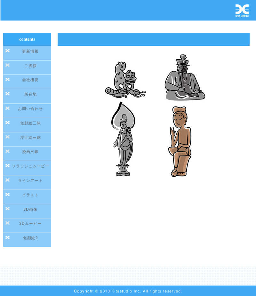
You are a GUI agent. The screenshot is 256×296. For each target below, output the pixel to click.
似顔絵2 (30, 238)
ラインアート (30, 180)
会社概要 (30, 80)
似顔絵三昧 (30, 123)
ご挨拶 (30, 65)
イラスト (30, 195)
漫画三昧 (30, 151)
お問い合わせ (30, 108)
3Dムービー (30, 223)
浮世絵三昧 (30, 137)
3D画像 (30, 209)
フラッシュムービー (30, 166)
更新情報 (30, 51)
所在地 (30, 94)
